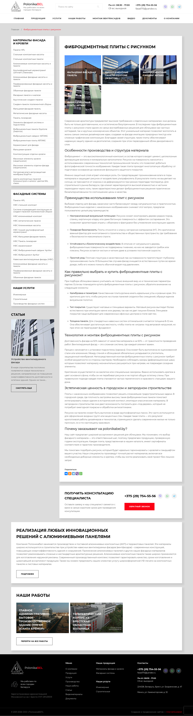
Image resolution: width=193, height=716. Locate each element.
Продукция (38, 18)
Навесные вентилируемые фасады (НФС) (33, 259)
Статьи (69, 690)
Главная (19, 18)
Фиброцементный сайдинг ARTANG (30, 136)
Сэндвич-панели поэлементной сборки (32, 104)
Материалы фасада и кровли (110, 669)
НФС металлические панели (27, 221)
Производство (73, 682)
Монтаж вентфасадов (106, 18)
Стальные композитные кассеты (28, 54)
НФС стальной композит (25, 205)
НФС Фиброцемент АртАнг (26, 255)
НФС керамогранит (22, 246)
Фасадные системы (105, 673)
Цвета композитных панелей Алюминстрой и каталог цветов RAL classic (30, 181)
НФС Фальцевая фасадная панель (29, 236)
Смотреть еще (24, 388)
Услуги (56, 18)
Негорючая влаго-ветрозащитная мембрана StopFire (29, 173)
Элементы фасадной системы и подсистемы (28, 123)
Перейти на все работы (34, 641)
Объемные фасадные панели (27, 90)
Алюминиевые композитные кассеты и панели (32, 64)
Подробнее (27, 574)
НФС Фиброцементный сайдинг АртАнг (32, 250)
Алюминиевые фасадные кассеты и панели (30, 78)
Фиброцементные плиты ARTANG (29, 140)
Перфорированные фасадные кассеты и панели (32, 85)
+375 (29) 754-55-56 (146, 5)
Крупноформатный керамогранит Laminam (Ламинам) (29, 71)
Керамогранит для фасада (25, 145)
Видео (131, 18)
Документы (149, 18)
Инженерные (19, 294)
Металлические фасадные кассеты (30, 113)
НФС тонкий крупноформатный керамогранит (28, 231)
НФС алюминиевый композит (27, 216)
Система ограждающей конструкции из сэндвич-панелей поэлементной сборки (32, 210)
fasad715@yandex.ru (146, 8)
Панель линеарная (22, 118)
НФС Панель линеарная (24, 241)
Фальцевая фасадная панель (27, 109)
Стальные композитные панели (28, 59)
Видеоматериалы (74, 694)
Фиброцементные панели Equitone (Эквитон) (30, 130)
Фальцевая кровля (22, 149)
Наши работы (76, 18)
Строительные (20, 299)
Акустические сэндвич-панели (28, 100)
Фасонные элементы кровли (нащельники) (27, 160)
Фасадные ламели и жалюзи (27, 95)
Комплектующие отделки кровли (29, 154)
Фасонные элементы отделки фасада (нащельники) (31, 166)
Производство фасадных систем (28, 304)
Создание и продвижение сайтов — (156, 712)
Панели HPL (19, 50)
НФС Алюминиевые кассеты (27, 225)
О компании (171, 18)
